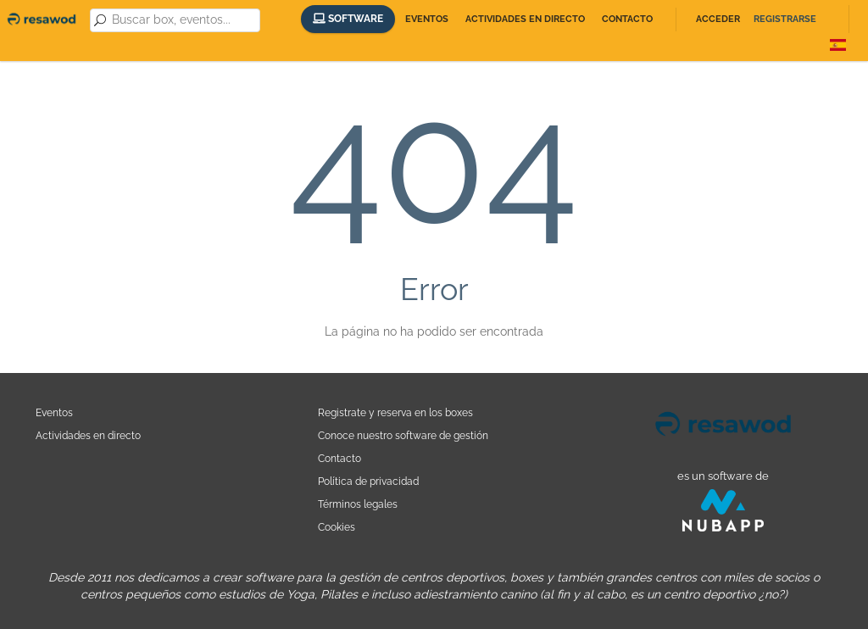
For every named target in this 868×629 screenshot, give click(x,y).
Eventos (426, 19)
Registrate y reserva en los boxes (395, 412)
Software (348, 19)
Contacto (627, 19)
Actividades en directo (525, 19)
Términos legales (358, 504)
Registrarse (785, 19)
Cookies (336, 526)
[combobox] (183, 20)
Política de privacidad (368, 481)
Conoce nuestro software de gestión (403, 435)
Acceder (718, 19)
